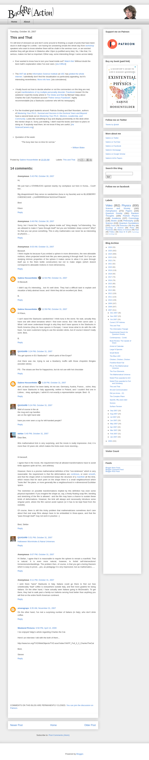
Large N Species (116, 349)
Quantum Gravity (114, 213)
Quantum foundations (129, 223)
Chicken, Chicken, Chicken (120, 359)
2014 (110, 287)
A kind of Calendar (117, 346)
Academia (116, 218)
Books (114, 221)
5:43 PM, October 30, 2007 (42, 176)
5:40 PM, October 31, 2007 (36, 433)
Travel (113, 225)
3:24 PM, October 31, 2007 (40, 351)
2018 (110, 274)
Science (109, 223)
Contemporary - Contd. (118, 338)
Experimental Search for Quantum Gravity (119, 333)
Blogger (79, 754)
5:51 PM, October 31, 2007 (40, 537)
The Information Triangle (119, 329)
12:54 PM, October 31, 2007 (54, 278)
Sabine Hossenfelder (28, 278)
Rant (137, 230)
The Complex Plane (117, 396)
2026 (110, 247)
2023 (110, 257)
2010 (110, 300)
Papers (129, 211)
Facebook (70, 92)
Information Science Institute (45, 74)
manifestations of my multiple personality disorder (43, 92)
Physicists (109, 230)
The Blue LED (115, 356)
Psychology (135, 232)
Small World (114, 353)
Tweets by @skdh (112, 124)
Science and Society (118, 208)
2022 (110, 260)
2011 (110, 297)
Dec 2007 (114, 313)
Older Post (90, 725)
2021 (110, 264)
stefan (21, 433)
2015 (110, 283)
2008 (110, 307)
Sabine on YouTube (113, 142)
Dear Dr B (123, 232)
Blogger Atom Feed (113, 468)
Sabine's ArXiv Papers (114, 158)
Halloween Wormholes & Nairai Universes (36, 541)
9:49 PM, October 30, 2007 (42, 221)
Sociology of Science (115, 228)
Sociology (111, 234)
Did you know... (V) (117, 393)
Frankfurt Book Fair (117, 363)
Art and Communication (118, 390)
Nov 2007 (114, 316)
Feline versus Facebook (59, 98)
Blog (133, 225)
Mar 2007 (114, 430)
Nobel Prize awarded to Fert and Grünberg (120, 382)
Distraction (124, 225)
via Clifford (61, 64)
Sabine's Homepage (113, 150)
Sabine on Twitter (112, 138)
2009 (110, 303)
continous (75, 474)
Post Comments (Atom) (59, 735)
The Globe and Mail (56, 95)
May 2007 (114, 424)
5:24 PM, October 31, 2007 (40, 405)
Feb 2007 (114, 434)
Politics (112, 232)
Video (109, 205)
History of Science (124, 230)
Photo (132, 228)
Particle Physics (131, 216)
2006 (110, 441)
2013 (110, 290)
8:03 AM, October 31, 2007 (42, 247)
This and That (69, 160)
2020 (110, 267)
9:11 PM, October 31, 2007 (42, 580)
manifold (80, 477)
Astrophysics (111, 211)
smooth (92, 474)
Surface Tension (116, 406)
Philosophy (128, 221)
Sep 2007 (114, 410)
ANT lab (23, 74)
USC (62, 74)
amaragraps (23, 608)
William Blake (79, 147)
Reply (20, 212)
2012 (110, 293)
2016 (110, 280)
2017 (110, 277)
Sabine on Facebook (113, 146)
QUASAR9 (23, 351)
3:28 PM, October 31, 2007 (54, 382)
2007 (110, 310)
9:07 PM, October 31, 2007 (42, 554)
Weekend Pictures (26, 628)
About (27, 21)
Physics (126, 205)
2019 (110, 270)
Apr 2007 (114, 427)
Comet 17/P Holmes (117, 322)
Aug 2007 (114, 414)
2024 (110, 254)
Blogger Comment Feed (115, 469)
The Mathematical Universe (120, 374)
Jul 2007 (113, 417)
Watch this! (69, 61)
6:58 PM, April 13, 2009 (46, 628)
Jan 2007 (114, 437)
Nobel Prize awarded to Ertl (120, 378)
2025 (110, 251)
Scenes (112, 403)
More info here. (44, 79)
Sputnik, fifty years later (118, 400)
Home (14, 21)
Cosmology (134, 218)
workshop (89, 45)
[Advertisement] (122, 525)
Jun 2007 (114, 420)
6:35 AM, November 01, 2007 (43, 608)
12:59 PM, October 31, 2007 (54, 309)
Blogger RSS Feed (113, 471)
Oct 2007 (114, 319)
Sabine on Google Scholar (115, 154)
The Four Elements (117, 371)
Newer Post (16, 725)
